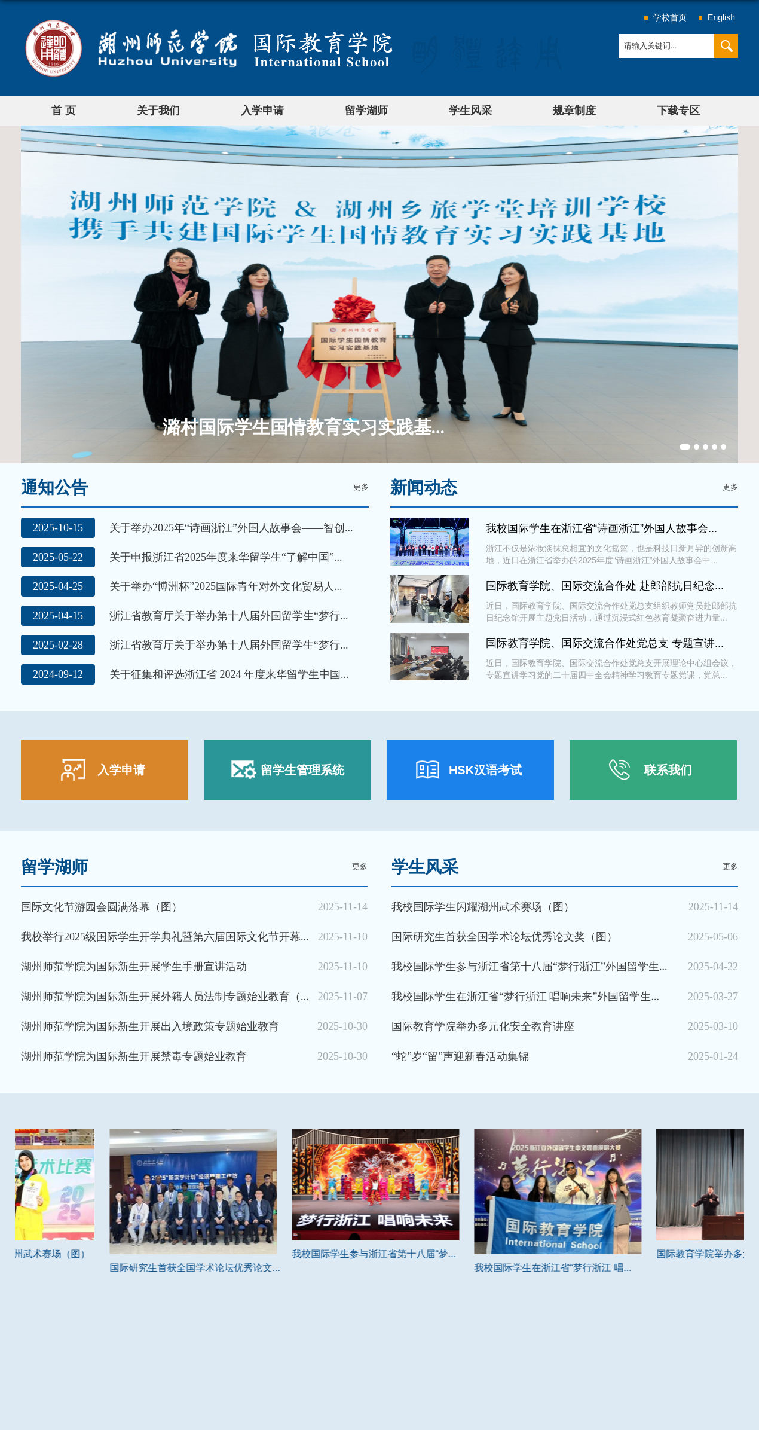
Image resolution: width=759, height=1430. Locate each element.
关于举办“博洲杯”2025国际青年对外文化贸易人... (225, 586)
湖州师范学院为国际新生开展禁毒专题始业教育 (134, 1056)
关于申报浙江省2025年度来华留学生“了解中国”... (225, 557)
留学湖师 (366, 111)
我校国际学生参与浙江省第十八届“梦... (454, 1254)
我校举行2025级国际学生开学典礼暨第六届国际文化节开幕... (165, 937)
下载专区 (678, 111)
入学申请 (262, 111)
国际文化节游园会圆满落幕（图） (101, 907)
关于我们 (158, 111)
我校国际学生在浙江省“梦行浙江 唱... (633, 1268)
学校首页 (670, 17)
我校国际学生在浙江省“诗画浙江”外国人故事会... (601, 528)
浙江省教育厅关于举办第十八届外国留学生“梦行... (228, 616)
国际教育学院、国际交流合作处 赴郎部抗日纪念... (605, 586)
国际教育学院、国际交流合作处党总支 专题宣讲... (605, 643)
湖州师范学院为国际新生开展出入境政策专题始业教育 (150, 1026)
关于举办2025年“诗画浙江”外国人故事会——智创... (231, 528)
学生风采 (470, 111)
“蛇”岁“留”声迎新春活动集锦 (460, 1056)
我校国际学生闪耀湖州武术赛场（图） (482, 907)
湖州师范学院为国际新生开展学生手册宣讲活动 (134, 967)
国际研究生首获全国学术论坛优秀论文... (275, 1268)
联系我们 (668, 770)
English (721, 17)
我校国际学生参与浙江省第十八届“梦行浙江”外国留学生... (529, 967)
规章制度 (574, 111)
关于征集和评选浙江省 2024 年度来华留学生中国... (229, 674)
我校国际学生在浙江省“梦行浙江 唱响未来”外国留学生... (525, 997)
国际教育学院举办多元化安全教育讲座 (482, 1026)
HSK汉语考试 (485, 770)
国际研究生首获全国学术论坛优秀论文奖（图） (504, 937)
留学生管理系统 (302, 770)
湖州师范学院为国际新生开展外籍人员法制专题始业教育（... (165, 997)
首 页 (63, 111)
